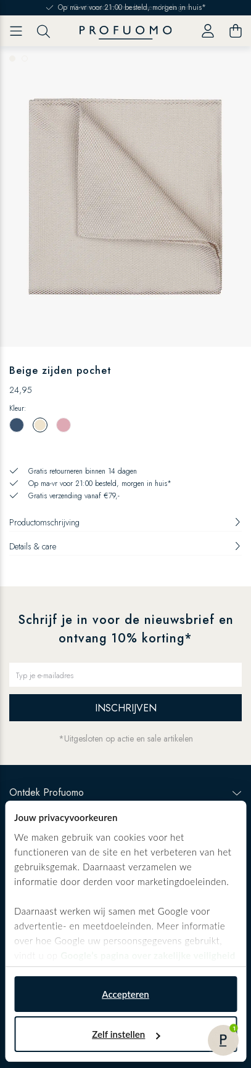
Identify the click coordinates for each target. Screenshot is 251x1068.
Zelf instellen (126, 1034)
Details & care (125, 546)
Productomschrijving (125, 522)
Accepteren (125, 994)
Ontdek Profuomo (125, 792)
